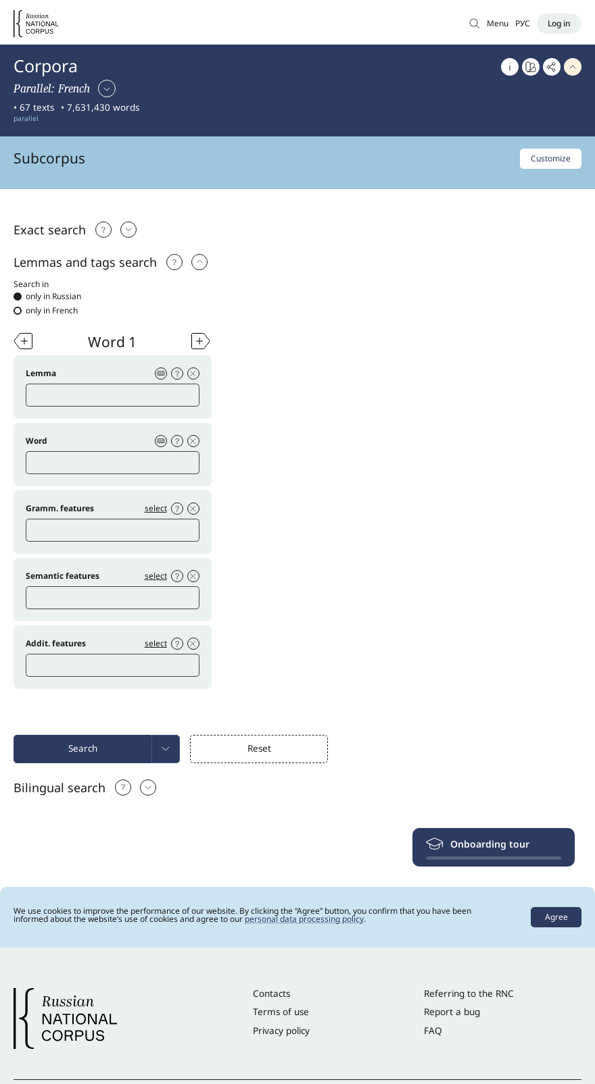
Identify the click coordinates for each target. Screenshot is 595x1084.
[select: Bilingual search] (148, 787)
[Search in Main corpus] (474, 23)
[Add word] (23, 341)
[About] (510, 67)
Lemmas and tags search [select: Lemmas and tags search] (85, 262)
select (156, 508)
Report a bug (452, 1012)
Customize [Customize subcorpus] (551, 158)
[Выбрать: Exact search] (128, 230)
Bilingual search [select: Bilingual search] (59, 787)
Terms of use (281, 1012)
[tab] (297, 230)
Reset (259, 748)
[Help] (174, 262)
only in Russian (47, 296)
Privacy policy (281, 1031)
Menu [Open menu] (497, 23)
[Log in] (559, 24)
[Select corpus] (65, 88)
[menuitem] (165, 749)
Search (82, 748)
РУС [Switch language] (522, 23)
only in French (46, 311)
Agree (556, 917)
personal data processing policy (304, 919)
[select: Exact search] (199, 262)
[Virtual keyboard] (161, 373)
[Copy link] (552, 67)
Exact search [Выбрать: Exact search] (50, 230)
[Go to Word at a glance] (531, 67)
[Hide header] (572, 67)
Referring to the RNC (469, 993)
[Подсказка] (103, 230)
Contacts (271, 993)
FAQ (433, 1031)
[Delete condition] (193, 373)
